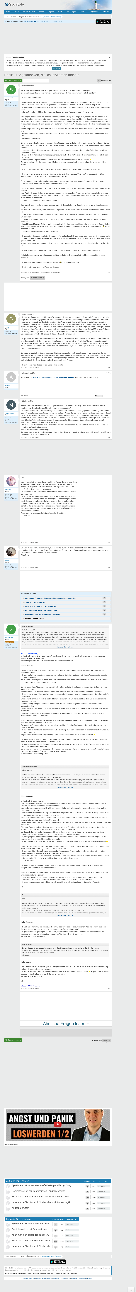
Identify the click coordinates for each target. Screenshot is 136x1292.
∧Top (131, 1289)
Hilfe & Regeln (71, 12)
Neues (17, 12)
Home (8, 12)
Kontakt (25, 1278)
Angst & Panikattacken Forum (29, 1256)
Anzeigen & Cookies (59, 1278)
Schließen (56, 68)
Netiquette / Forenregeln (78, 1278)
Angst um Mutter (20, 1208)
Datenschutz (48, 1278)
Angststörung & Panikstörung (51, 1256)
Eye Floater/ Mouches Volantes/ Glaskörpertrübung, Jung (41, 1185)
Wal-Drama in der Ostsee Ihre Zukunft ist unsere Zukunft (41, 1196)
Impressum (39, 1278)
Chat (60, 12)
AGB (68, 1278)
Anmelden (106, 12)
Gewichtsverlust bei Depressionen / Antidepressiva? (38, 1191)
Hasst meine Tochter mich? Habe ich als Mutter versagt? (41, 1202)
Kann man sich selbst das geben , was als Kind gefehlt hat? (42, 1235)
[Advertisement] (66, 1005)
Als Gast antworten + (13, 80)
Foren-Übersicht (11, 1256)
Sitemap (89, 1278)
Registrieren (94, 12)
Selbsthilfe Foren (29, 12)
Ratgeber (51, 12)
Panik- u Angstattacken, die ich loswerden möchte (41, 75)
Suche (41, 12)
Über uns (32, 1278)
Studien (82, 12)
